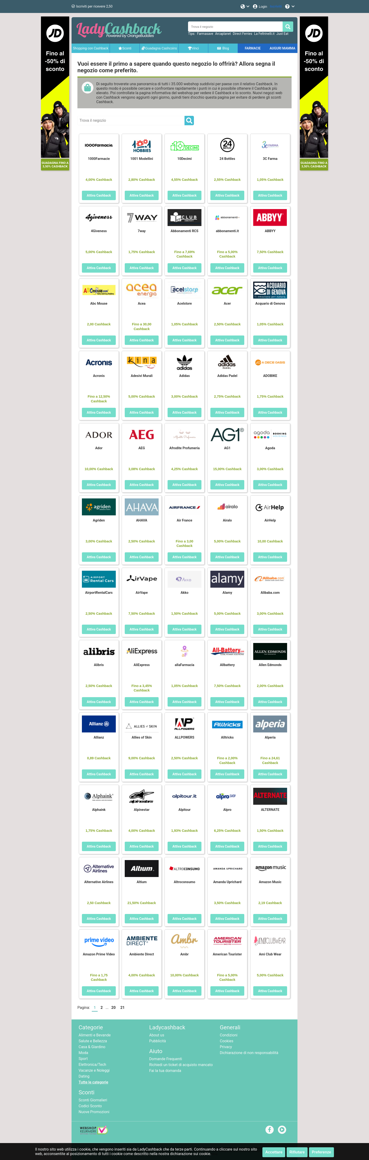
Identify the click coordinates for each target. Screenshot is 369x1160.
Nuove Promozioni (94, 1112)
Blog (223, 48)
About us (156, 1035)
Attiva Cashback (99, 195)
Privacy (226, 1047)
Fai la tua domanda (165, 1070)
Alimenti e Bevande (95, 1035)
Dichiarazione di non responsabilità (249, 1053)
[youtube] (282, 1129)
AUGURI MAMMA (282, 48)
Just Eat (283, 34)
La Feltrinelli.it (264, 34)
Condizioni (228, 1035)
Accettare (273, 1152)
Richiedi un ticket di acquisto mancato (181, 1065)
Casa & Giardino (92, 1047)
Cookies (226, 1041)
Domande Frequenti (165, 1059)
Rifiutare (297, 1152)
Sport (83, 1058)
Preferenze (321, 1152)
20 (113, 1007)
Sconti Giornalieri (93, 1100)
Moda (83, 1053)
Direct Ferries (242, 34)
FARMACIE (253, 48)
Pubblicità (157, 1041)
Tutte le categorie (93, 1082)
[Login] (259, 6)
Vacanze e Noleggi (94, 1070)
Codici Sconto (90, 1106)
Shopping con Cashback (90, 48)
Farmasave (205, 34)
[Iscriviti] (276, 6)
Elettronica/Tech (92, 1064)
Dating (84, 1076)
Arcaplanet (223, 34)
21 (122, 1007)
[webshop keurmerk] (94, 1133)
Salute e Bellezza (93, 1041)
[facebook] (269, 1129)
